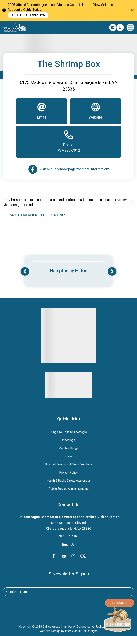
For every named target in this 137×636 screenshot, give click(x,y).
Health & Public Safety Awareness (68, 480)
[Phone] (68, 142)
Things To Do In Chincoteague (68, 432)
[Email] (41, 111)
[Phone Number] (120, 27)
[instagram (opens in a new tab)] (73, 556)
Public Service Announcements (69, 488)
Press (69, 456)
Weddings (68, 440)
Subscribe (119, 603)
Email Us (68, 544)
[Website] (95, 111)
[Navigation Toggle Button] (130, 27)
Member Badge (68, 448)
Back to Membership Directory (36, 215)
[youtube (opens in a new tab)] (63, 556)
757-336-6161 (68, 536)
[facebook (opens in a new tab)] (54, 556)
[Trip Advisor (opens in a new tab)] (83, 556)
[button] (24, 271)
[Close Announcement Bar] (132, 10)
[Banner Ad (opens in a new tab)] (68, 267)
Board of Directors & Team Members (68, 464)
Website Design (50, 631)
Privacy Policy (68, 472)
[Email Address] (113, 27)
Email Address (16, 592)
